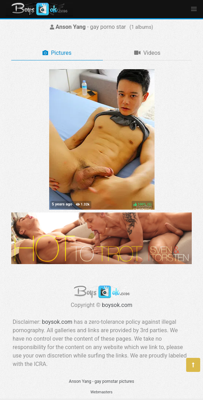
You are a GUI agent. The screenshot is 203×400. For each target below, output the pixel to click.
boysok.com (117, 305)
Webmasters (102, 392)
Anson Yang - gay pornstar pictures (101, 381)
